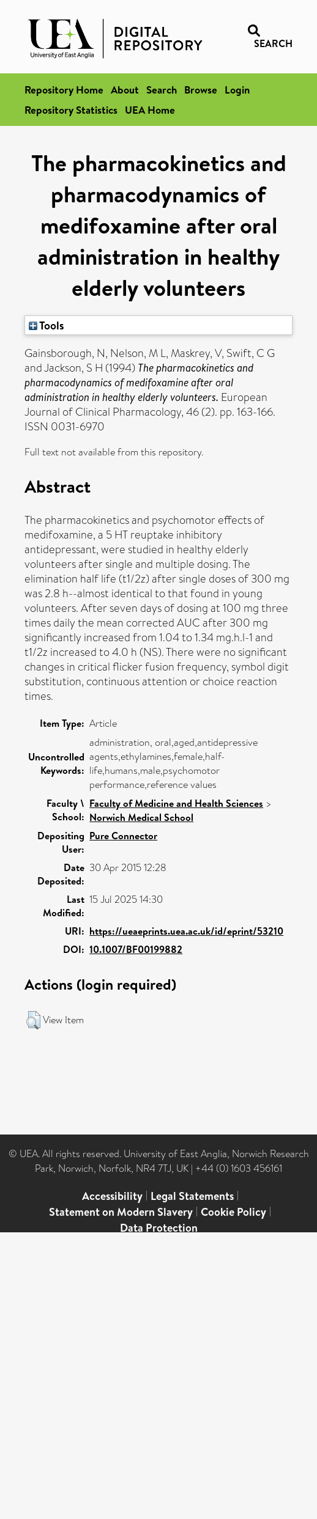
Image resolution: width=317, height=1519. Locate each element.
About (125, 90)
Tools (46, 325)
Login (237, 90)
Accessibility (112, 1196)
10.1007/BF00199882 (135, 949)
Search (161, 90)
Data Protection (159, 1227)
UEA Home (150, 110)
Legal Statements (192, 1196)
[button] (33, 1020)
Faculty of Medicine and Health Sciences (176, 803)
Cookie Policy (233, 1211)
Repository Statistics (70, 110)
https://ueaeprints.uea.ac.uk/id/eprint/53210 (186, 931)
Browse (200, 90)
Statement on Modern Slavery (121, 1211)
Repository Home (63, 90)
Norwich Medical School (141, 817)
